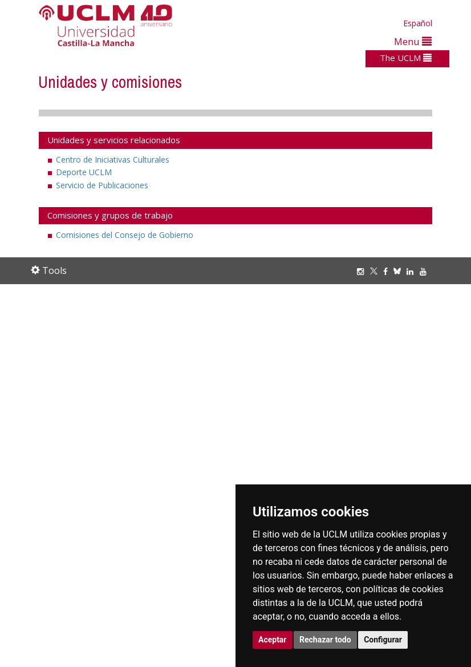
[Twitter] (376, 271)
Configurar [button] (383, 639)
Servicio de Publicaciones (102, 185)
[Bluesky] (400, 271)
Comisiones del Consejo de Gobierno (124, 234)
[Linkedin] (410, 271)
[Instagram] (363, 271)
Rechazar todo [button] (325, 639)
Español (417, 23)
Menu (413, 41)
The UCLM (406, 57)
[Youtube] (426, 271)
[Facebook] (388, 271)
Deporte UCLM (84, 172)
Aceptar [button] (272, 639)
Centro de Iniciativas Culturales (112, 159)
